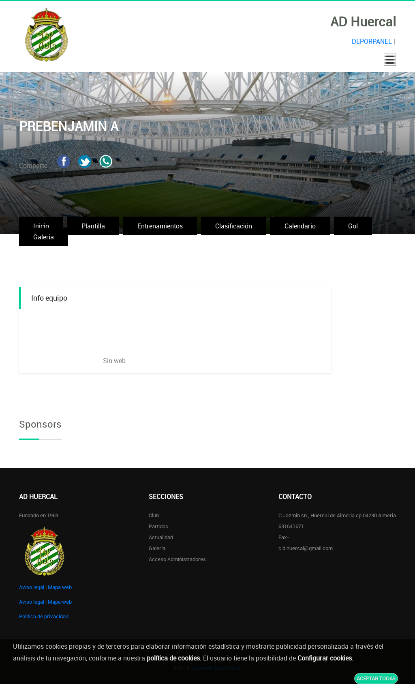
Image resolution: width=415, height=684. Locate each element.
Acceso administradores (177, 559)
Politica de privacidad (43, 616)
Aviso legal (31, 587)
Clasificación (233, 226)
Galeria (43, 236)
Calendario (300, 226)
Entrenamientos (160, 226)
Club (154, 515)
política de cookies (173, 658)
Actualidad (161, 537)
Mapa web (60, 587)
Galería (157, 548)
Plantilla (93, 226)
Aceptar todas (376, 678)
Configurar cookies (324, 658)
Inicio (41, 226)
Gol (353, 226)
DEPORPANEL (372, 41)
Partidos (158, 526)
